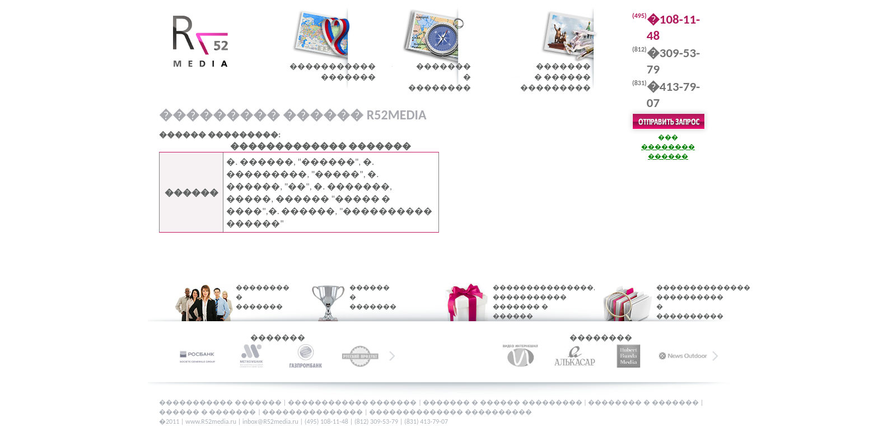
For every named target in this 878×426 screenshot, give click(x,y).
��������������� (313, 412)
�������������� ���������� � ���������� (684, 302)
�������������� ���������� (450, 412)
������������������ (332, 72)
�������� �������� (439, 77)
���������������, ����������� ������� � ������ (530, 302)
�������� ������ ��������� (555, 77)
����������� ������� (221, 402)
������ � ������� (365, 297)
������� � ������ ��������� (503, 402)
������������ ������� (353, 402)
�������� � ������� (255, 297)
